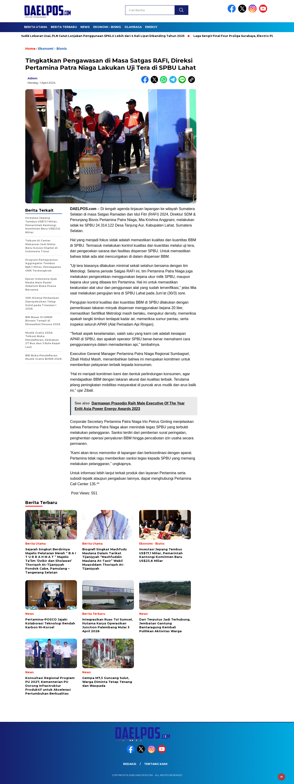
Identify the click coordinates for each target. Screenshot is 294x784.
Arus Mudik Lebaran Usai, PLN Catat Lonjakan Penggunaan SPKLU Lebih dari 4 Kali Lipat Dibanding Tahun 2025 (100, 36)
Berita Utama (35, 27)
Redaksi (129, 764)
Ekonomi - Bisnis (52, 49)
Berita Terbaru (64, 27)
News (85, 27)
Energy (151, 27)
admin (32, 78)
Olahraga (133, 27)
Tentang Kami (155, 764)
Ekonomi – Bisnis (107, 27)
